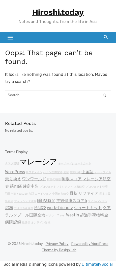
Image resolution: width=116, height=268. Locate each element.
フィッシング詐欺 (25, 201)
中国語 (87, 171)
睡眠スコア (72, 178)
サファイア (88, 193)
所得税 (40, 207)
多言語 (9, 201)
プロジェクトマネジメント (56, 186)
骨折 (74, 193)
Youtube (22, 193)
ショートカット (88, 207)
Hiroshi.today (58, 12)
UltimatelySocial (97, 264)
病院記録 (13, 222)
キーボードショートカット (74, 163)
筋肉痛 (16, 186)
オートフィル (102, 172)
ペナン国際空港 (53, 172)
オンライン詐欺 (40, 222)
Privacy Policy (57, 244)
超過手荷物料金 (94, 215)
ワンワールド (34, 178)
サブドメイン (34, 172)
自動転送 (75, 172)
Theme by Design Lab (59, 250)
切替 (66, 172)
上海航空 (79, 186)
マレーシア (38, 162)
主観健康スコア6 (71, 200)
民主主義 (104, 193)
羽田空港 (10, 193)
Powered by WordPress (89, 244)
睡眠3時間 (46, 200)
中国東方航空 (60, 193)
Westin (72, 215)
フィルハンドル (97, 201)
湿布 (9, 207)
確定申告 (31, 186)
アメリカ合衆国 (23, 208)
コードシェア (43, 193)
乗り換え (13, 178)
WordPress (15, 171)
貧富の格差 (54, 179)
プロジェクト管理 (96, 186)
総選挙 (26, 222)
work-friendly (60, 207)
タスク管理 (12, 163)
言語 (31, 193)
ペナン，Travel (55, 215)
